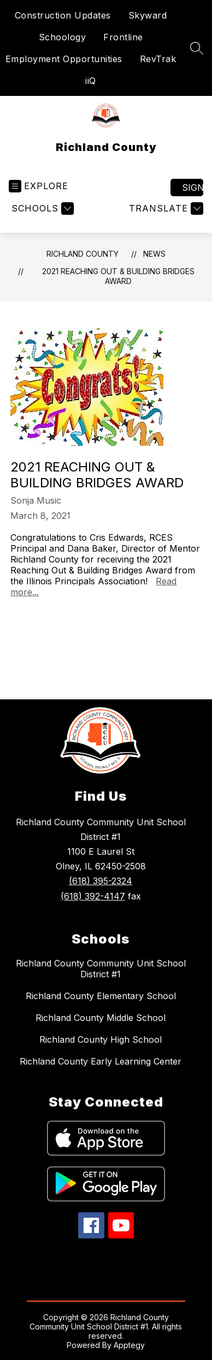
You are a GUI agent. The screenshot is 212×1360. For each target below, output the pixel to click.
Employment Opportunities (63, 58)
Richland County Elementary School (101, 995)
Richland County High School (100, 1039)
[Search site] (196, 48)
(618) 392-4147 (93, 896)
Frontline (123, 37)
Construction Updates (63, 15)
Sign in (192, 187)
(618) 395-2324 (100, 880)
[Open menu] (38, 186)
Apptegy (129, 1345)
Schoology (62, 37)
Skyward (147, 15)
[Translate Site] (164, 208)
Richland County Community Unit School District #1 (101, 969)
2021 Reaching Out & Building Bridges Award (118, 276)
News (154, 253)
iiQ (90, 80)
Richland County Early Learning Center (100, 1061)
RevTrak (158, 58)
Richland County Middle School (101, 1017)
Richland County (82, 253)
